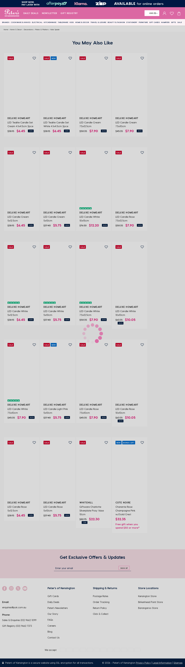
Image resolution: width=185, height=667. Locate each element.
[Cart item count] (179, 13)
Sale (179, 22)
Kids (72, 22)
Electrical (37, 22)
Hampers (165, 22)
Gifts (173, 22)
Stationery (131, 22)
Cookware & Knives (20, 22)
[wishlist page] (172, 13)
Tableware (63, 22)
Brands (5, 22)
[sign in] (164, 13)
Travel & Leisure (98, 22)
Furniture (143, 22)
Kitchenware (50, 22)
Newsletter (49, 13)
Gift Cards (154, 22)
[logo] (11, 13)
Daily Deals (31, 13)
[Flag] (152, 13)
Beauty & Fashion (116, 22)
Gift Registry (69, 13)
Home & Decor (82, 22)
